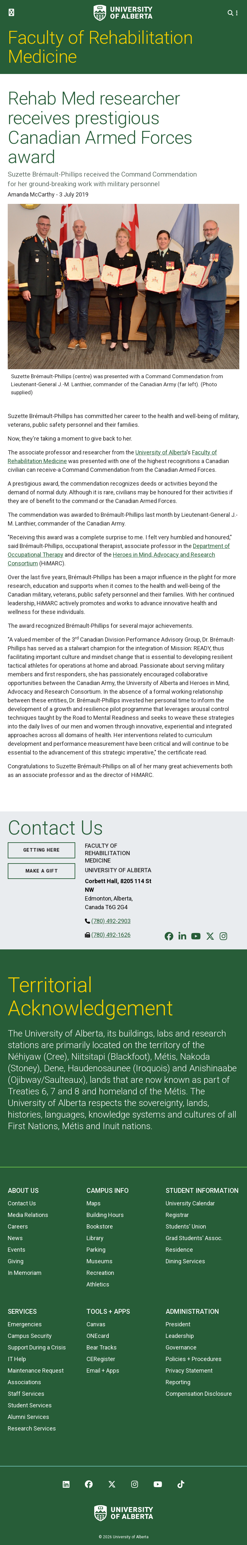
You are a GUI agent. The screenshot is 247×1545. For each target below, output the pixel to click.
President (178, 1324)
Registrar (177, 1214)
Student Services (30, 1405)
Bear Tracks (102, 1347)
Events (16, 1249)
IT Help (17, 1359)
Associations (24, 1382)
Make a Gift (41, 871)
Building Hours (105, 1214)
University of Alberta (161, 452)
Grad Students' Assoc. (194, 1238)
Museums (100, 1261)
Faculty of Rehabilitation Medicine (100, 47)
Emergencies (25, 1324)
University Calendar (190, 1203)
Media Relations (28, 1214)
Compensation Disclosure (199, 1393)
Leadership (180, 1335)
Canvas (96, 1324)
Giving (15, 1261)
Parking (96, 1249)
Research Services (32, 1428)
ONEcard (98, 1335)
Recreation (100, 1272)
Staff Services (26, 1393)
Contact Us (22, 1203)
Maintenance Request (36, 1370)
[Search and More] (231, 13)
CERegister (101, 1359)
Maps (94, 1203)
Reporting (178, 1382)
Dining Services (185, 1261)
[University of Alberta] (123, 13)
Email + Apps (103, 1370)
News (15, 1238)
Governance (181, 1347)
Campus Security (30, 1335)
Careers (18, 1226)
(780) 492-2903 (111, 921)
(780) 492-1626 (111, 934)
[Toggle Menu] (13, 12)
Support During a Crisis (37, 1347)
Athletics (98, 1284)
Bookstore (100, 1226)
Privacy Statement (189, 1370)
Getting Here (41, 850)
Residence (179, 1249)
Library (95, 1238)
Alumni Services (28, 1416)
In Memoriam (24, 1272)
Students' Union (186, 1226)
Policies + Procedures (194, 1359)
